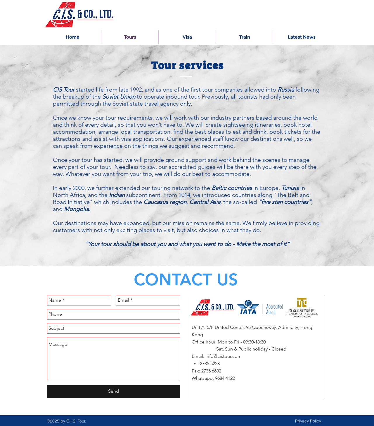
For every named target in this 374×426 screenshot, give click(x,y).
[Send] (113, 391)
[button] (244, 37)
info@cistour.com (223, 356)
